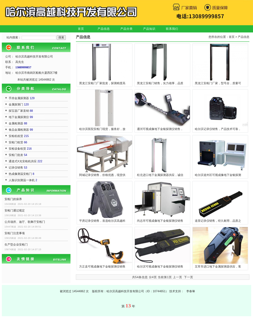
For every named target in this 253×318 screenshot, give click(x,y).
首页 (81, 28)
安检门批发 (16, 154)
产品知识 (149, 28)
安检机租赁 (16, 136)
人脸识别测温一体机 (22, 180)
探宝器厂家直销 (19, 110)
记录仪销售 (16, 167)
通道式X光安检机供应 (23, 161)
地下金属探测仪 (19, 117)
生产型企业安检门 (16, 244)
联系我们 (172, 28)
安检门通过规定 (15, 210)
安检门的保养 (13, 199)
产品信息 (104, 28)
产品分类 (126, 28)
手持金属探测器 (19, 98)
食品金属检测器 (19, 129)
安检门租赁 (16, 142)
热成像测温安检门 (20, 173)
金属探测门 (16, 104)
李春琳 (190, 291)
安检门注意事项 (15, 233)
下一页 (188, 277)
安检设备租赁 (17, 148)
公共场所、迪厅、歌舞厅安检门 (25, 221)
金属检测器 (16, 123)
